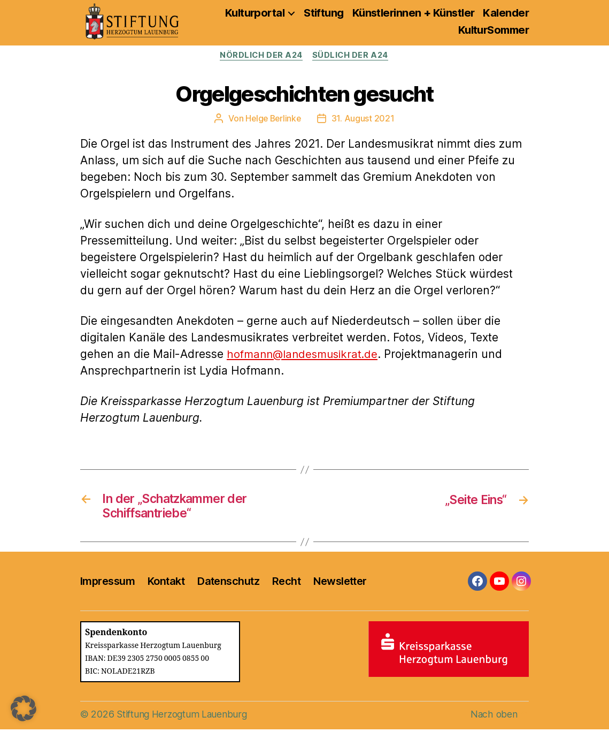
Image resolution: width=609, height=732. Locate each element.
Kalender (506, 12)
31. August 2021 (364, 118)
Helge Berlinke (273, 118)
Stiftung (324, 12)
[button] (23, 708)
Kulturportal (254, 12)
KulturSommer (493, 30)
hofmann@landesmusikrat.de (305, 354)
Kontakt (166, 583)
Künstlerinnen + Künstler (413, 12)
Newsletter (339, 583)
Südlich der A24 (351, 55)
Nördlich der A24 (261, 55)
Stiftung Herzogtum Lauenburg (183, 716)
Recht (286, 583)
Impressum (107, 583)
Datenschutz (228, 583)
